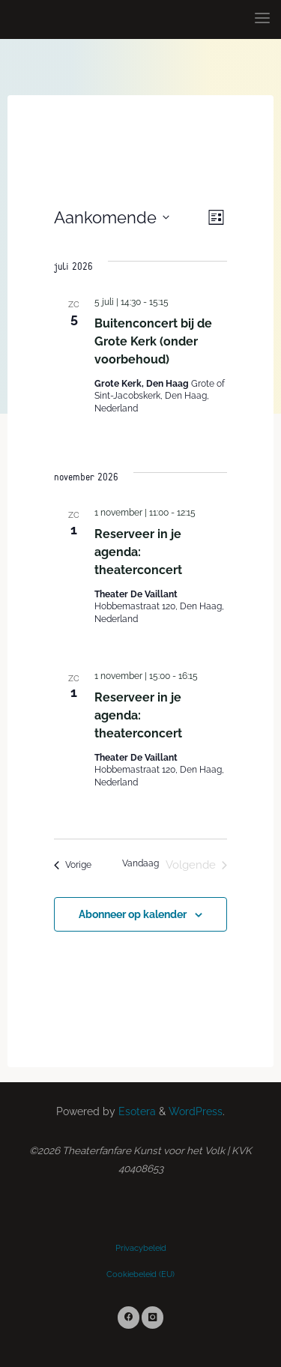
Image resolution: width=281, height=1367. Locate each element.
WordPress (196, 1111)
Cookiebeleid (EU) (140, 1274)
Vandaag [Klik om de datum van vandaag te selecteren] (140, 863)
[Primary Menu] (262, 18)
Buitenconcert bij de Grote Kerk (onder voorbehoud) (153, 341)
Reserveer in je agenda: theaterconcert (138, 552)
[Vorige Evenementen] (72, 865)
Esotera (135, 1111)
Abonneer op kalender (133, 914)
